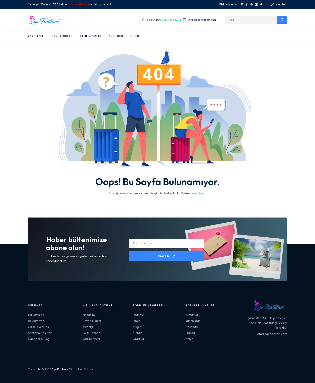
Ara (282, 20)
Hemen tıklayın (78, 4)
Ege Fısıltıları (60, 369)
